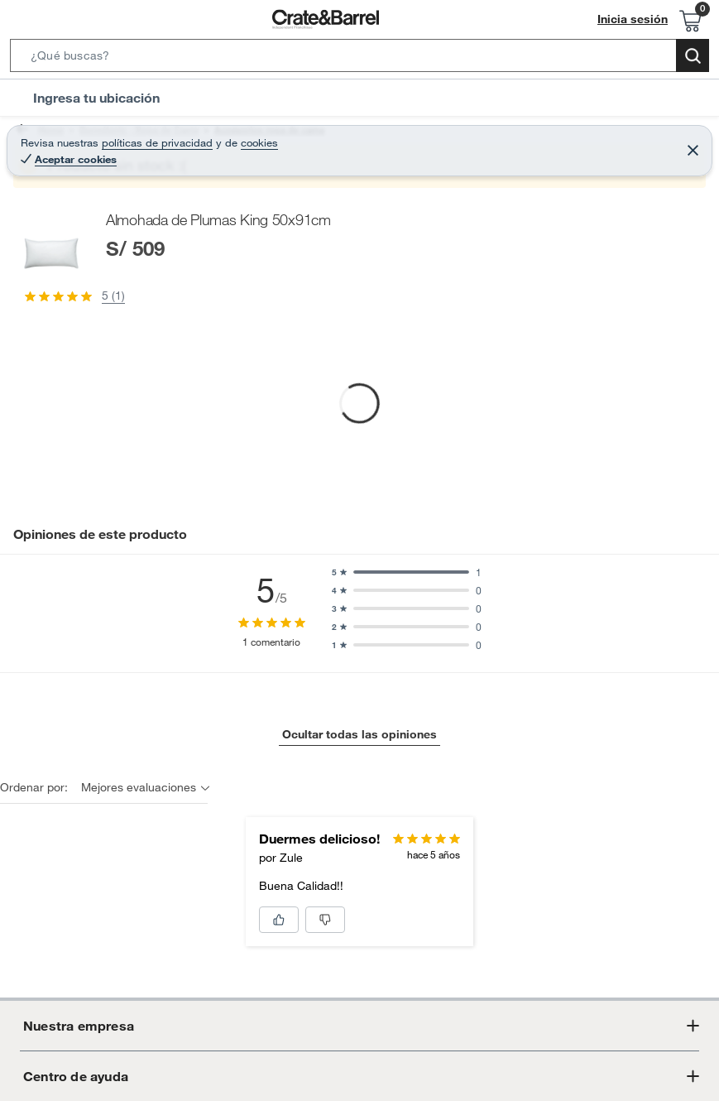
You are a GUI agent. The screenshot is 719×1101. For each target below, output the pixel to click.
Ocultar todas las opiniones (360, 900)
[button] (359, 59)
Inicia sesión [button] (637, 19)
